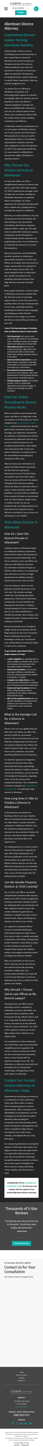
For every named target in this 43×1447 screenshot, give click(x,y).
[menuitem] (16, 1445)
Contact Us (21, 1380)
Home (21, 1372)
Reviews (21, 1378)
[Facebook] (13, 1423)
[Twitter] (17, 1423)
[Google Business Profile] (26, 1423)
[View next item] (30, 1238)
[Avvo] (30, 1423)
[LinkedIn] (21, 1423)
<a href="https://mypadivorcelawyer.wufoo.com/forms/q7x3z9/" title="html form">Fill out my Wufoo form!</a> (21, 1322)
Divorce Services (21, 1375)
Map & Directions (21, 1407)
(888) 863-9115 (21, 1415)
